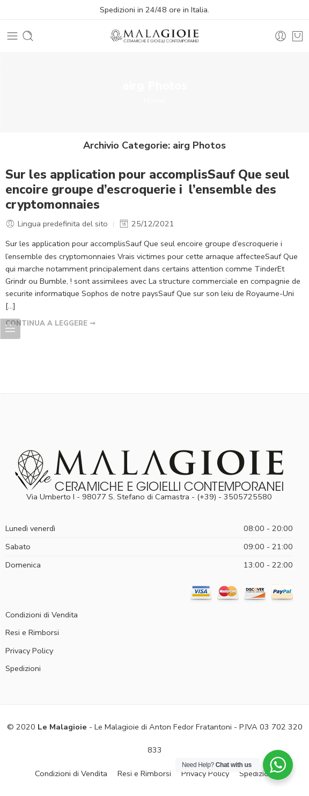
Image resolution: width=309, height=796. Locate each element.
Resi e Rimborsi (32, 632)
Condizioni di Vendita (41, 614)
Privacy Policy (29, 650)
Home (154, 100)
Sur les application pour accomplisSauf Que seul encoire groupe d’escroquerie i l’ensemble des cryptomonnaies (147, 189)
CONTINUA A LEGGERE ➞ (50, 323)
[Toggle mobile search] (28, 36)
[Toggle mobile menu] (12, 36)
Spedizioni (23, 668)
